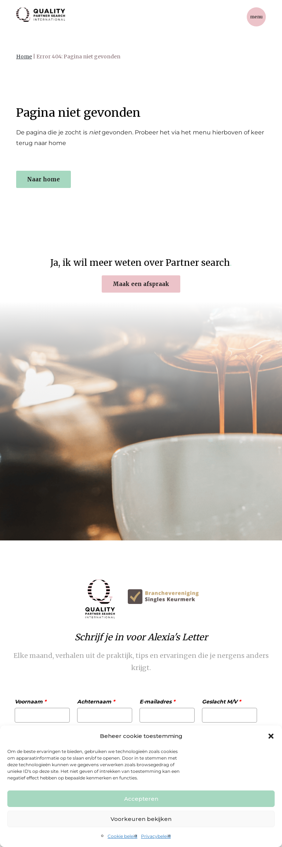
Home (24, 56)
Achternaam (96, 701)
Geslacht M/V (221, 701)
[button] (271, 736)
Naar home (43, 179)
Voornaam (30, 701)
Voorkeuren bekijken (141, 818)
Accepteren (141, 798)
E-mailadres (157, 701)
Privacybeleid (156, 836)
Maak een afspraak (141, 283)
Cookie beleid (122, 836)
